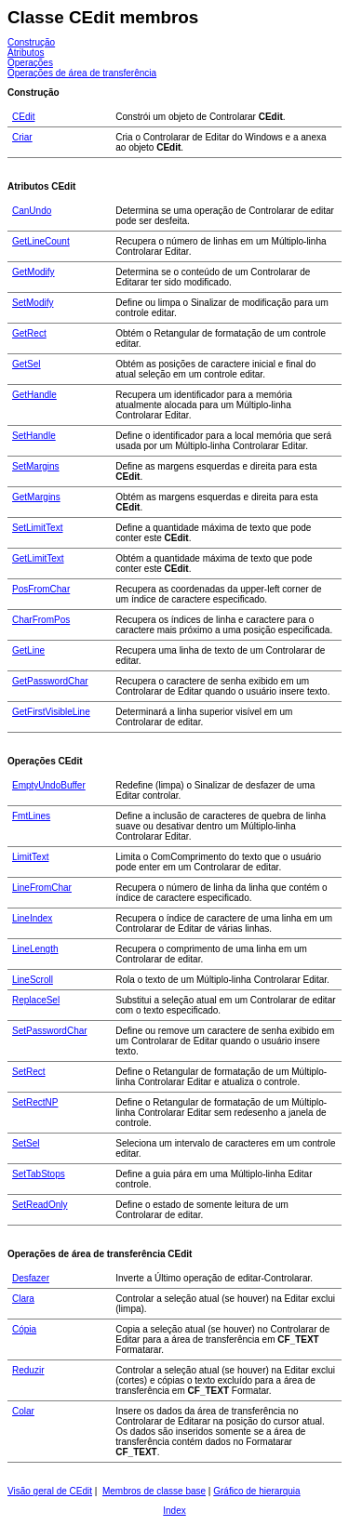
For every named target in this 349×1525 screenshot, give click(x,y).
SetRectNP (35, 1102)
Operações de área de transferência (81, 73)
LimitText (30, 857)
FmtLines (31, 816)
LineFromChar (42, 887)
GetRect (29, 333)
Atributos (25, 52)
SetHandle (34, 436)
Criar (22, 137)
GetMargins (36, 497)
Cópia (24, 1329)
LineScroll (32, 980)
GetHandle (34, 395)
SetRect (29, 1072)
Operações (30, 63)
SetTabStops (38, 1174)
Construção (31, 42)
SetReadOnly (39, 1205)
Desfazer (30, 1278)
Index (174, 1510)
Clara (23, 1298)
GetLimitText (38, 558)
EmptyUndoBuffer (49, 785)
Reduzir (28, 1370)
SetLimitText (37, 528)
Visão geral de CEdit (49, 1491)
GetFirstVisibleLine (51, 712)
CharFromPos (41, 620)
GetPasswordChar (50, 681)
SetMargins (36, 466)
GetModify (33, 272)
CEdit (23, 117)
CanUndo (31, 211)
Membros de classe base (154, 1491)
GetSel (26, 364)
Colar (23, 1411)
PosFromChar (41, 589)
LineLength (35, 949)
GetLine (28, 650)
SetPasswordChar (49, 1031)
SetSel (25, 1143)
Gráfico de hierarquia (256, 1491)
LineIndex (32, 918)
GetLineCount (41, 241)
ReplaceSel (36, 1000)
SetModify (32, 303)
